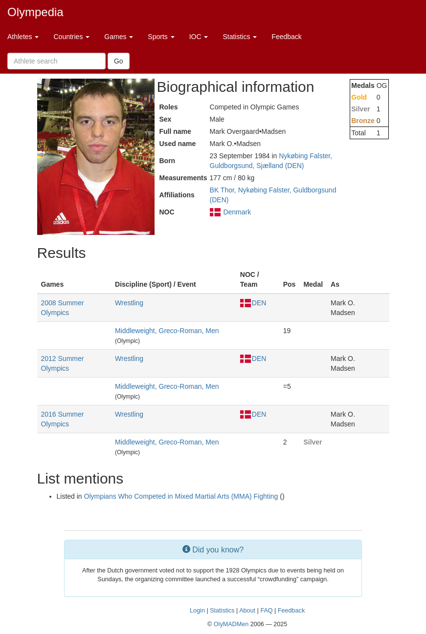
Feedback (286, 37)
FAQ (266, 610)
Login (197, 610)
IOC (198, 37)
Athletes (23, 37)
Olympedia (35, 12)
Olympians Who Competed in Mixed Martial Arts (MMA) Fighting (181, 496)
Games (118, 37)
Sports (161, 37)
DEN (253, 303)
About (247, 610)
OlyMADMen (231, 624)
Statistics (240, 37)
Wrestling (129, 303)
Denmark (237, 212)
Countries (71, 37)
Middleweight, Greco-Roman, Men (167, 331)
